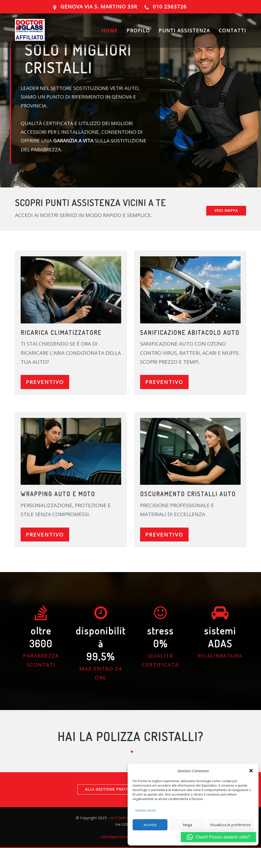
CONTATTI (232, 31)
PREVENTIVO (45, 381)
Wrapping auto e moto (58, 494)
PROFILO (138, 31)
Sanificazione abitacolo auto (190, 332)
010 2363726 (170, 6)
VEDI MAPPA (226, 210)
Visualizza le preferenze (230, 824)
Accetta (150, 824)
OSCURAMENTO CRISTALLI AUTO (188, 494)
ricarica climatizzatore (61, 332)
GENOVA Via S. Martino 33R (98, 6)
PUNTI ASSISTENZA (184, 31)
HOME (110, 31)
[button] (251, 770)
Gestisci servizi (145, 810)
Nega (187, 824)
